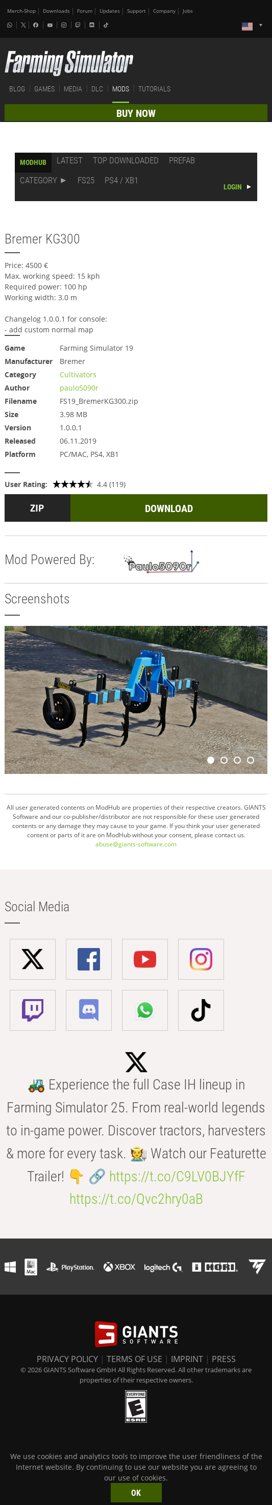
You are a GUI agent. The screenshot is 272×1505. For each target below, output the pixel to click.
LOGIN (233, 187)
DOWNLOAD (169, 508)
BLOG (17, 89)
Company (164, 11)
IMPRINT (187, 1359)
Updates (110, 11)
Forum (84, 11)
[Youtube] (51, 25)
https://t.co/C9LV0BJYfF (177, 1176)
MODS (120, 89)
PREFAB (182, 160)
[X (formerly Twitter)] (23, 25)
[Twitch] (79, 25)
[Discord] (92, 25)
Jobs (188, 11)
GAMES (44, 89)
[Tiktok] (107, 25)
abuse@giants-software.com (136, 844)
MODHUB (33, 162)
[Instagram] (64, 25)
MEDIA (73, 89)
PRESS (224, 1359)
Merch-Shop (21, 11)
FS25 (86, 180)
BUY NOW (136, 113)
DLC (97, 89)
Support (136, 11)
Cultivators (78, 374)
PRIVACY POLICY (67, 1359)
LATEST (70, 160)
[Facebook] (36, 25)
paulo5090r (79, 388)
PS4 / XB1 (121, 180)
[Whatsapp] (10, 25)
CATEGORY (38, 180)
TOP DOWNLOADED (126, 160)
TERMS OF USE (134, 1359)
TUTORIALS (154, 89)
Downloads (56, 11)
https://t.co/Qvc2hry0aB (136, 1199)
